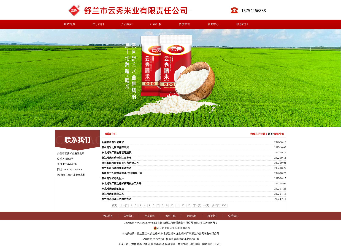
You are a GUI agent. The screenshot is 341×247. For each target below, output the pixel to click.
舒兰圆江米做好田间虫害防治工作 (120, 163)
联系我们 (242, 24)
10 (172, 205)
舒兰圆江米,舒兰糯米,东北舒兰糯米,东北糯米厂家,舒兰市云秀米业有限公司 (178, 233)
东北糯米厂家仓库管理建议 (116, 152)
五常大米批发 (176, 239)
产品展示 (127, 24)
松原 (145, 244)
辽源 (151, 244)
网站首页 (69, 24)
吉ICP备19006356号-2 (205, 222)
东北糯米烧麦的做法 (113, 188)
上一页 (124, 205)
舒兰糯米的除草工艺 (113, 194)
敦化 (173, 244)
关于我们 (98, 24)
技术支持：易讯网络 (189, 244)
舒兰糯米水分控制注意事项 (116, 157)
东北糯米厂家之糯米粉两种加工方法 (121, 183)
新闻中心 (213, 24)
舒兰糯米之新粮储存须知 (115, 147)
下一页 (197, 205)
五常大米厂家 (160, 239)
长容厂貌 (170, 215)
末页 (206, 205)
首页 (270, 134)
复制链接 (160, 222)
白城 (162, 244)
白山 (156, 244)
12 (183, 205)
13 (189, 205)
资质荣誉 (184, 24)
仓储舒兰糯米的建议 (113, 142)
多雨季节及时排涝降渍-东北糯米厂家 (122, 173)
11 (177, 205)
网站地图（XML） (212, 244)
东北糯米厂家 (191, 239)
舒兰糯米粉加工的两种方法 (116, 199)
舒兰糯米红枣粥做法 (113, 178)
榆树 (168, 244)
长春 (140, 244)
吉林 (134, 244)
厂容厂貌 (155, 24)
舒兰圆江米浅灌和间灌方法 (116, 168)
